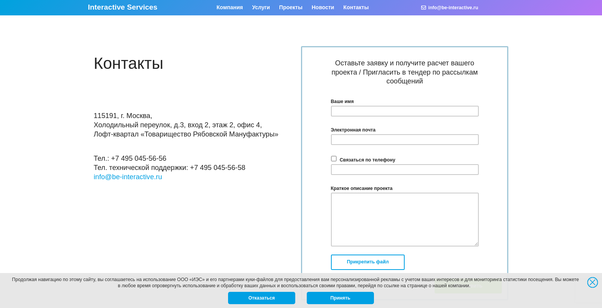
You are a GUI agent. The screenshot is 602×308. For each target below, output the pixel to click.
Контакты (356, 7)
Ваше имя (342, 101)
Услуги (261, 7)
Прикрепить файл (368, 262)
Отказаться (261, 298)
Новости (323, 7)
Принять (341, 298)
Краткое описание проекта (362, 188)
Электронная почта (353, 130)
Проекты (291, 7)
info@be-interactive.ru (449, 7)
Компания (230, 7)
